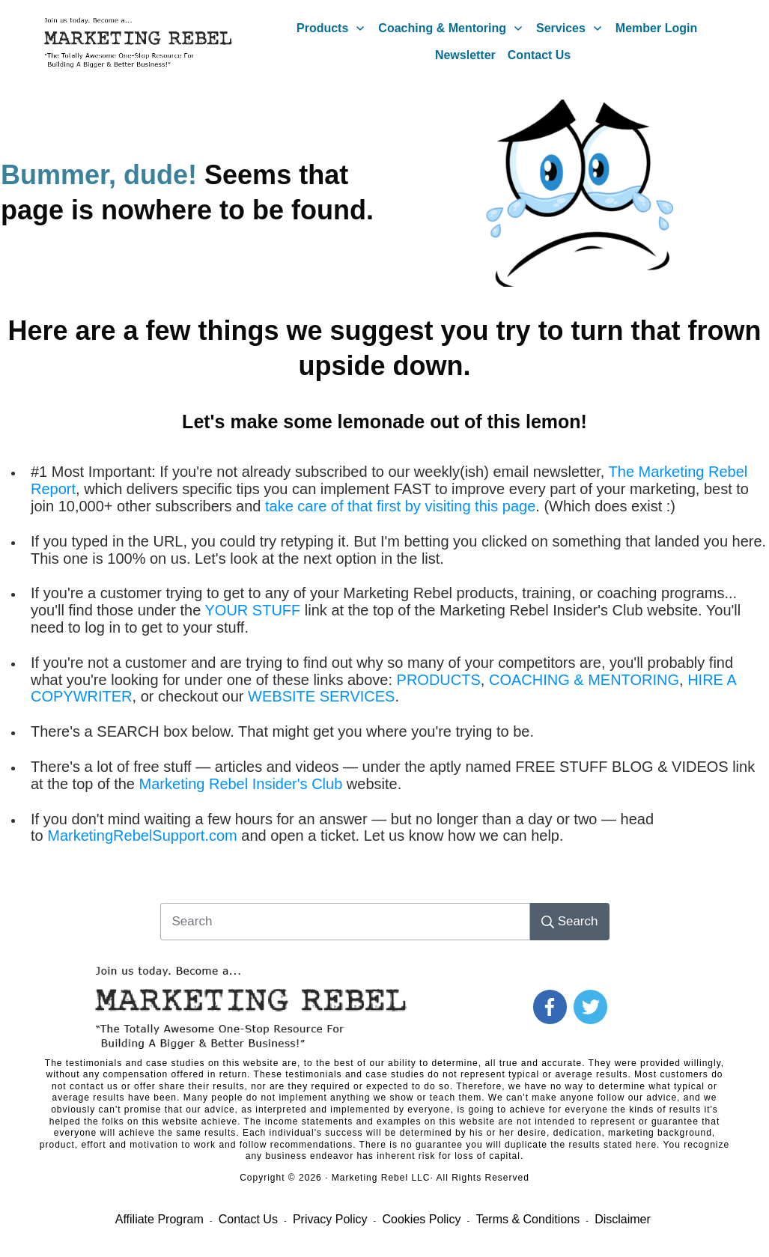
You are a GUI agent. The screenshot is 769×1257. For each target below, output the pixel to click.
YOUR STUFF (253, 610)
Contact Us (248, 1219)
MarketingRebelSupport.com (142, 835)
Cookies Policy (421, 1219)
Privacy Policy (330, 1219)
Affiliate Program (159, 1219)
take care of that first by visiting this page (400, 506)
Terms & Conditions (527, 1219)
